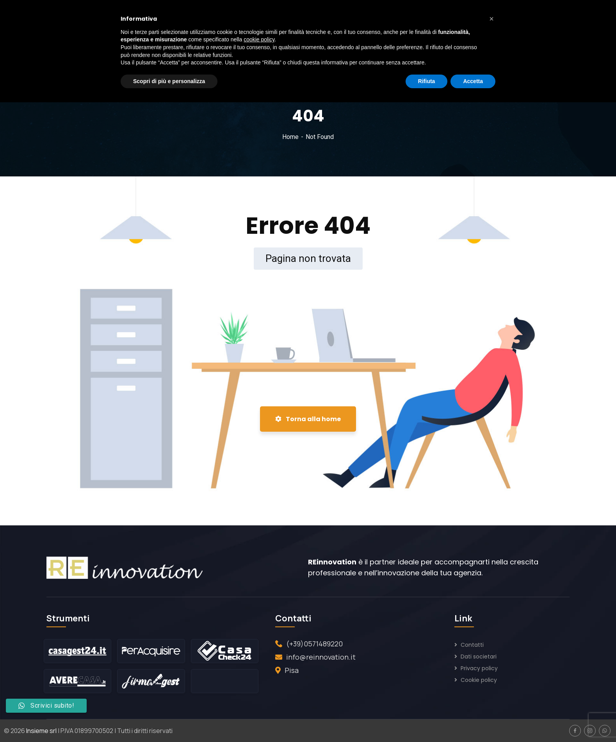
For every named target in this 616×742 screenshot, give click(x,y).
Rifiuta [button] (426, 81)
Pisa (292, 670)
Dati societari (479, 656)
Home (290, 137)
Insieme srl (41, 730)
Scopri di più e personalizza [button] (169, 81)
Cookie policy (479, 680)
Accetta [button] (473, 81)
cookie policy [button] (259, 39)
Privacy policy (479, 668)
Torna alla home (308, 419)
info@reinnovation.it (321, 657)
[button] (491, 18)
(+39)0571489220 (314, 643)
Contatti (472, 645)
